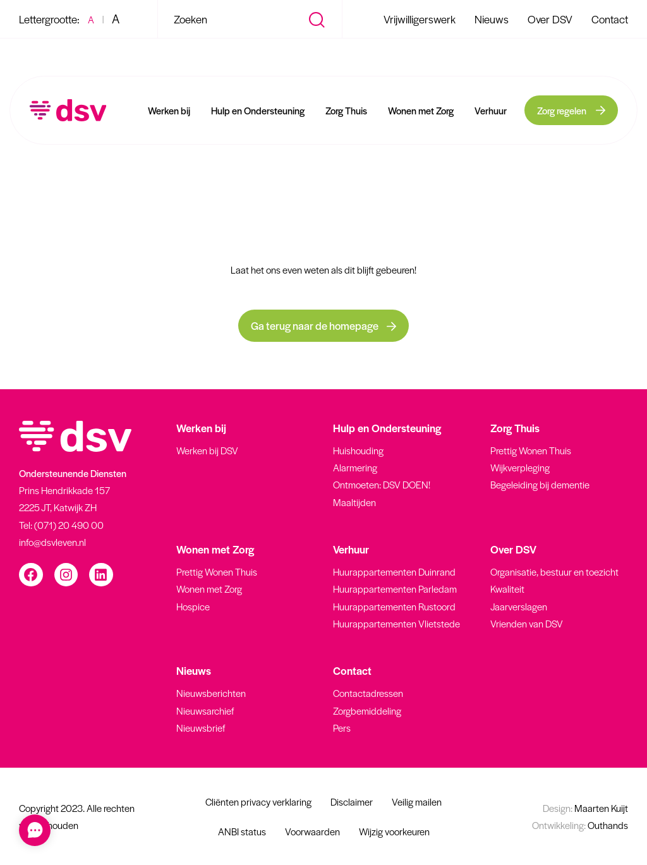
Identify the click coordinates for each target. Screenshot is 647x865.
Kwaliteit (507, 588)
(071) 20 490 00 (69, 524)
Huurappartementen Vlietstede (396, 623)
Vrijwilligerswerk (420, 19)
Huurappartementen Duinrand (394, 571)
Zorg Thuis (346, 110)
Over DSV (550, 19)
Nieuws (492, 19)
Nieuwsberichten (211, 692)
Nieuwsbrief (200, 727)
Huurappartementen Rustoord (394, 606)
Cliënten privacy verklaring (258, 801)
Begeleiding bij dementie (540, 484)
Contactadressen (368, 692)
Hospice (193, 606)
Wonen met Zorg (421, 110)
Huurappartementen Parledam (395, 588)
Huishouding (358, 450)
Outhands (580, 825)
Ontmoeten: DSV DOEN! (381, 484)
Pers (342, 727)
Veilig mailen (417, 801)
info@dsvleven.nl (52, 541)
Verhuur (491, 110)
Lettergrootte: (49, 19)
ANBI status (242, 831)
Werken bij (169, 110)
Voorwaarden (312, 831)
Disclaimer (351, 801)
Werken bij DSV (207, 450)
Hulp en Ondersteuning (258, 110)
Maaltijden (354, 502)
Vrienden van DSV (526, 623)
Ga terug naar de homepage (323, 325)
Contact (609, 19)
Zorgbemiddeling (367, 710)
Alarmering (355, 467)
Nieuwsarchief (205, 710)
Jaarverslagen (518, 606)
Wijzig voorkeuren (394, 831)
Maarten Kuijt (585, 807)
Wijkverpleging (520, 467)
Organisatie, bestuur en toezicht (554, 571)
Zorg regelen (561, 110)
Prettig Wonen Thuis (530, 450)
